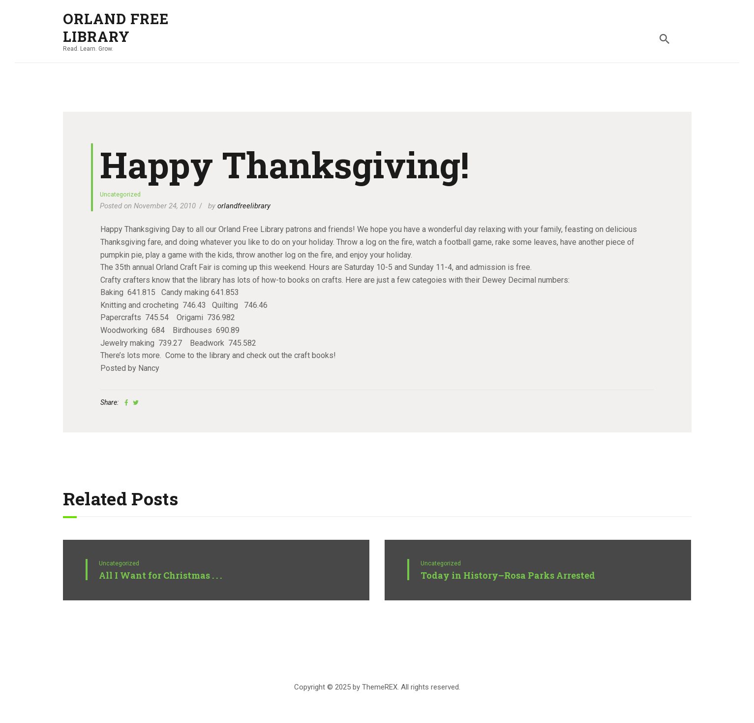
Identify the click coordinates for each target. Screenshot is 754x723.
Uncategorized (120, 194)
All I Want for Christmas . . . (160, 575)
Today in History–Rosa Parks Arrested (508, 575)
